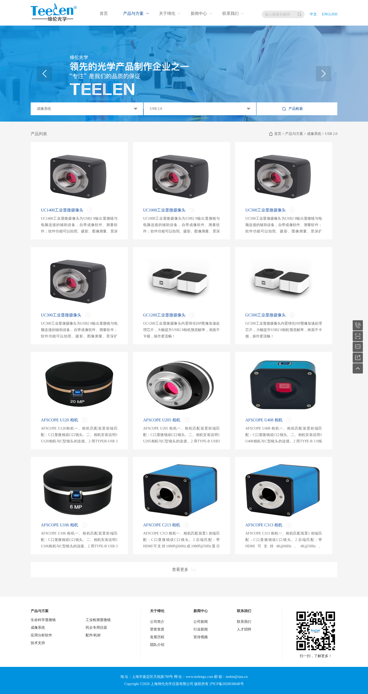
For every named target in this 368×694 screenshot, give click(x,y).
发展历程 (157, 637)
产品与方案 (133, 13)
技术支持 (38, 643)
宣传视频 (200, 637)
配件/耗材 (93, 635)
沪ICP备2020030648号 (227, 684)
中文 (313, 14)
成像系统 (314, 134)
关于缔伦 (167, 13)
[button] (323, 73)
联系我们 (230, 13)
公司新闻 (200, 622)
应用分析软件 (41, 635)
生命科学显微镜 (43, 620)
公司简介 (157, 622)
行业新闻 (200, 629)
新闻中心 (199, 13)
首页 (104, 13)
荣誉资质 (157, 629)
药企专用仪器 (96, 627)
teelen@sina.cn (237, 677)
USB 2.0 (331, 134)
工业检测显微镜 (98, 620)
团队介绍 (157, 645)
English (329, 14)
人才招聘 (244, 629)
